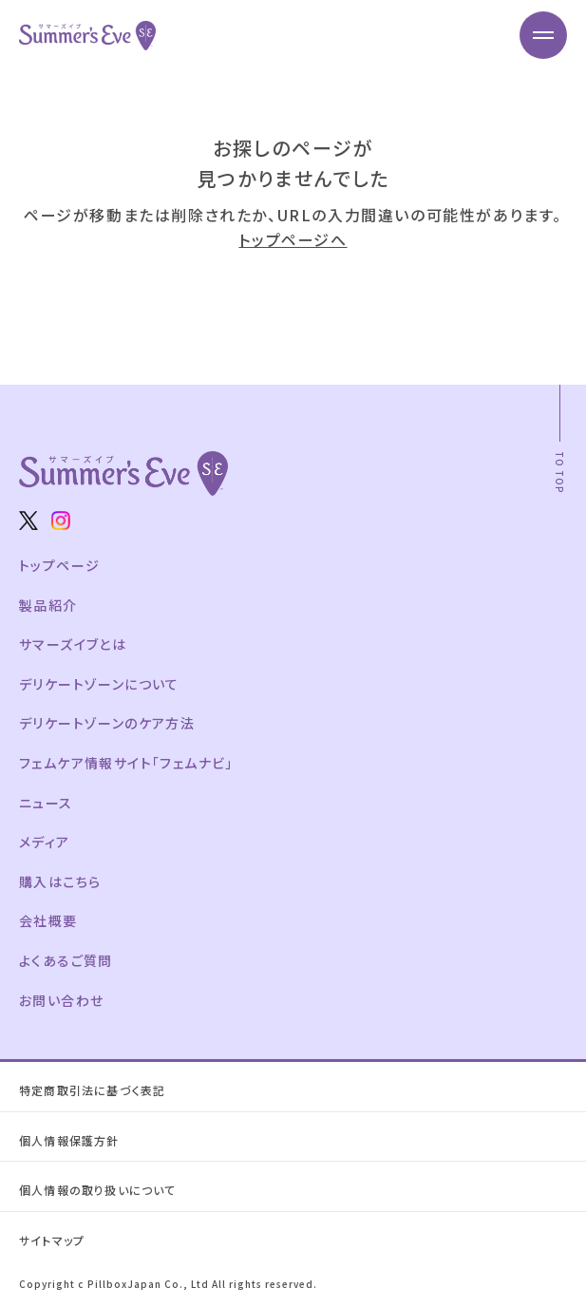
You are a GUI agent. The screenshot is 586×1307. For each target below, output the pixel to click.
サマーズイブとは (72, 644)
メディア (44, 841)
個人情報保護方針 (69, 1140)
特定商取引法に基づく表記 (92, 1090)
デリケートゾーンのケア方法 (107, 722)
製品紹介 (48, 605)
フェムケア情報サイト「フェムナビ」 (126, 762)
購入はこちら (60, 881)
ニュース (46, 802)
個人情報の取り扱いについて (98, 1190)
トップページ (59, 565)
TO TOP (560, 472)
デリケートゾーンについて (99, 683)
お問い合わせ (61, 1000)
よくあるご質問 (66, 960)
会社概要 (48, 920)
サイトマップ (52, 1240)
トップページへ (292, 239)
